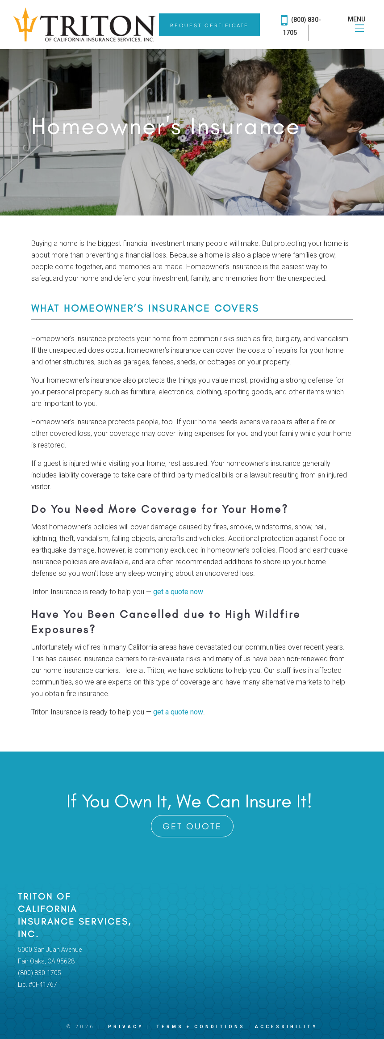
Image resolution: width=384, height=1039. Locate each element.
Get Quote (192, 826)
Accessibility (286, 1026)
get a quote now (178, 591)
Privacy (125, 1026)
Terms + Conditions (200, 1026)
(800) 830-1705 (301, 24)
